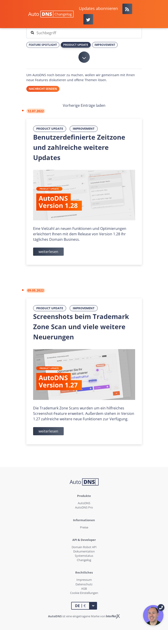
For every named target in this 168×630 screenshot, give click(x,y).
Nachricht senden (43, 89)
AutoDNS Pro (84, 507)
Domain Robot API (84, 547)
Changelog (84, 560)
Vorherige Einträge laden (84, 105)
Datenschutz (84, 584)
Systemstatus (84, 556)
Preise (84, 527)
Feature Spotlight (43, 45)
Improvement (84, 128)
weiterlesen (48, 251)
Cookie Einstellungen (84, 593)
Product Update (49, 128)
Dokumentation (84, 551)
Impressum (84, 580)
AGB (84, 588)
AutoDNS (84, 503)
